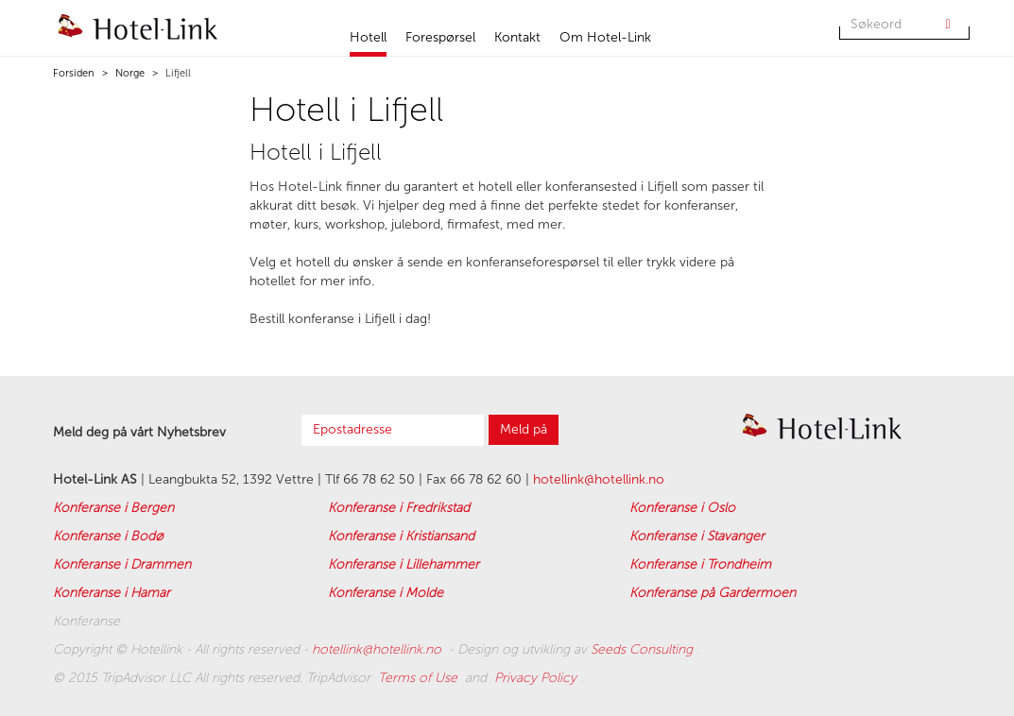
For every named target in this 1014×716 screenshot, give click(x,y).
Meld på (523, 429)
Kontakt (517, 37)
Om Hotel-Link (605, 37)
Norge (128, 73)
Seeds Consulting (643, 649)
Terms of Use (419, 678)
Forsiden (74, 73)
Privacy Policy (537, 678)
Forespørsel (440, 37)
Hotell (368, 37)
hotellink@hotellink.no (598, 479)
